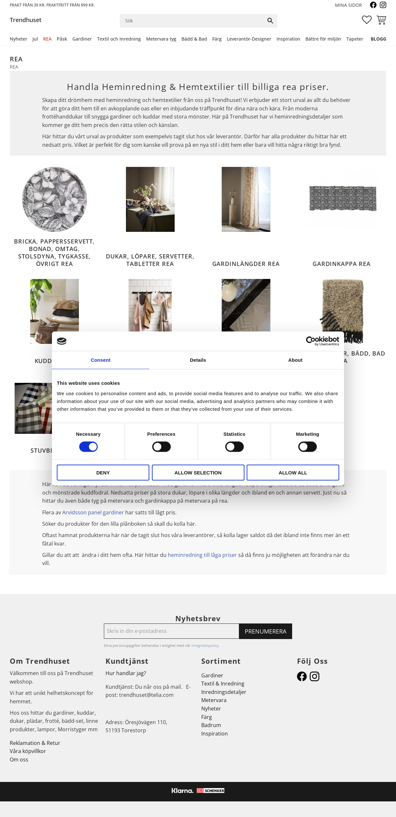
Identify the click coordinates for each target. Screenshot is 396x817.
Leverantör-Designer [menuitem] (249, 39)
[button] (367, 20)
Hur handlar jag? (125, 673)
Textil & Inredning (222, 683)
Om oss (19, 759)
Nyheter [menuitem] (18, 39)
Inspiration (214, 733)
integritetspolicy (205, 645)
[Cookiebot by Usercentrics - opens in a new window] (310, 341)
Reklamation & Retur (35, 743)
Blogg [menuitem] (378, 39)
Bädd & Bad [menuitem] (194, 39)
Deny (103, 472)
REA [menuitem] (47, 39)
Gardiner (212, 675)
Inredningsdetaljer (223, 692)
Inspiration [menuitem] (288, 39)
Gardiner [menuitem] (82, 39)
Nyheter (211, 708)
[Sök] (270, 20)
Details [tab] (198, 360)
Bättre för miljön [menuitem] (323, 39)
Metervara (214, 700)
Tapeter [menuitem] (354, 39)
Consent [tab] (101, 360)
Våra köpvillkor (28, 751)
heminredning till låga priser (202, 555)
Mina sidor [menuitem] (348, 5)
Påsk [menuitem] (62, 39)
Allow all (293, 472)
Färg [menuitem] (217, 39)
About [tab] (295, 360)
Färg (206, 717)
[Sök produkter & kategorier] (192, 20)
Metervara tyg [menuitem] (161, 39)
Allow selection (198, 472)
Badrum (211, 725)
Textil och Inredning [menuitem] (119, 39)
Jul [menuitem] (35, 39)
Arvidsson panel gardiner (93, 512)
